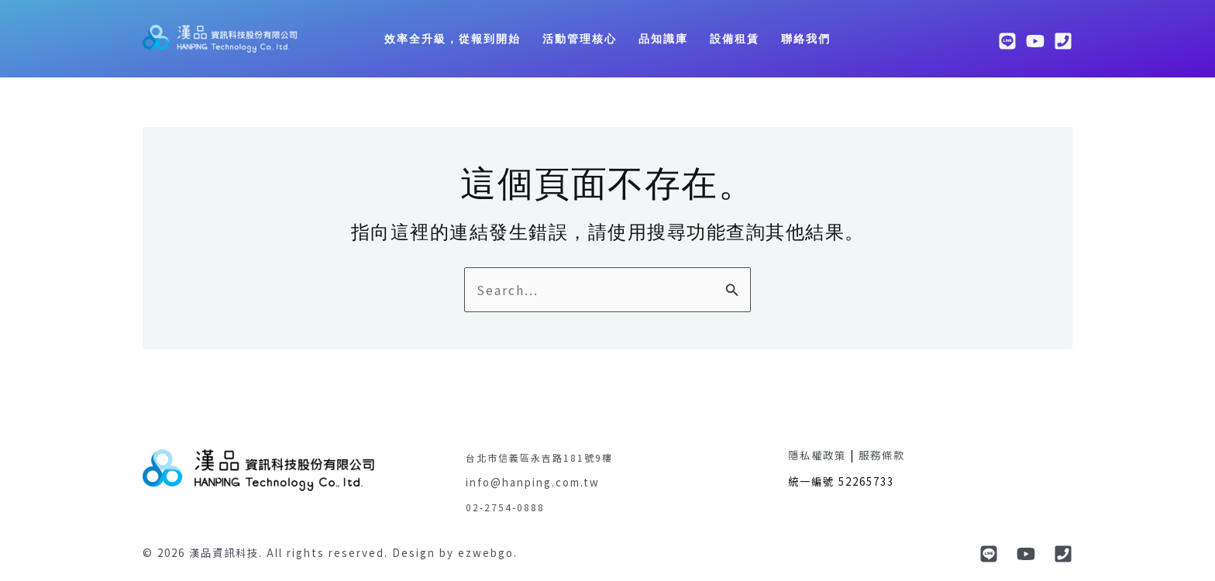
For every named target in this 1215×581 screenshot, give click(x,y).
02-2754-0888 (505, 507)
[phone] (1063, 41)
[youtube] (1035, 41)
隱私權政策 (817, 455)
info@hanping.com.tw (533, 482)
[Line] (988, 554)
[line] (1007, 41)
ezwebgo (486, 552)
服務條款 (882, 455)
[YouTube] (1026, 554)
